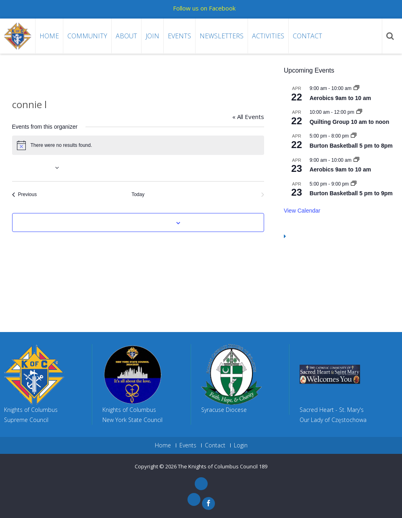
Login (241, 445)
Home (49, 35)
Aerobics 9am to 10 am (340, 98)
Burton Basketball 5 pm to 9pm (351, 193)
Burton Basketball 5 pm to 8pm (351, 145)
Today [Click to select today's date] (137, 194)
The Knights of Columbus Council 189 (222, 466)
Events (179, 35)
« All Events (248, 117)
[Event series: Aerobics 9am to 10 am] (356, 88)
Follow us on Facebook (204, 8)
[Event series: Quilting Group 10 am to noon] (359, 112)
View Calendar (302, 210)
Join (152, 35)
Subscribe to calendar (133, 223)
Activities (268, 35)
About (126, 35)
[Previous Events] (24, 194)
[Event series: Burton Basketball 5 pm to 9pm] (353, 184)
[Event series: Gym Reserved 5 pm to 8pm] (353, 136)
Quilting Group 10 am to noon (350, 122)
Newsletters (222, 35)
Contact (307, 35)
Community (87, 35)
